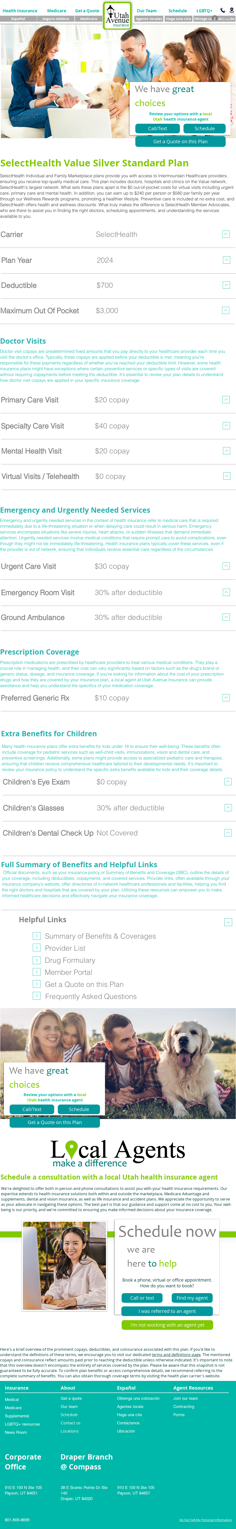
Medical (12, 1399)
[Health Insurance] (19, 11)
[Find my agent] (192, 1298)
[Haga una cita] (178, 19)
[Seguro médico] (55, 19)
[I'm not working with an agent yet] (167, 1325)
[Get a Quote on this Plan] (180, 141)
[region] (117, 237)
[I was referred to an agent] (167, 1311)
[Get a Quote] (87, 11)
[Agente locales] (148, 19)
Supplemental (17, 1415)
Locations (70, 1431)
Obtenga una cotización (138, 1398)
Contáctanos (128, 1422)
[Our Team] (146, 11)
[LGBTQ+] (204, 11)
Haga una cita (129, 1414)
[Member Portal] (68, 972)
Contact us (70, 1423)
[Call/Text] (157, 128)
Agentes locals (130, 1406)
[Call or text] (142, 1298)
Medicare (13, 1407)
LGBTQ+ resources (22, 1424)
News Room (16, 1432)
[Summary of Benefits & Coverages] (100, 936)
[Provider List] (65, 948)
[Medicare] (56, 11)
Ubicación (126, 1431)
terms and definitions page (176, 1354)
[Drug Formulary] (70, 960)
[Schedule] (177, 11)
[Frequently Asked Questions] (91, 996)
